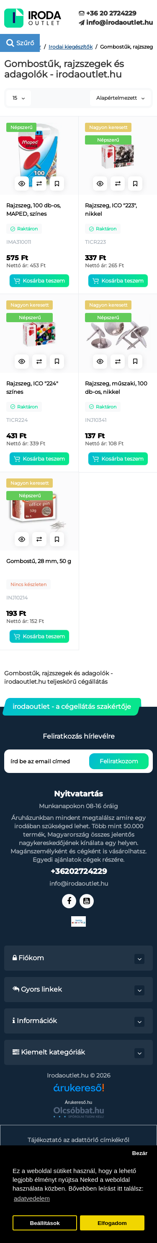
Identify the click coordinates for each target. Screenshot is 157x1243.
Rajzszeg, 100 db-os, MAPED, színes (33, 209)
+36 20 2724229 (107, 13)
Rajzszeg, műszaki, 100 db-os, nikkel (116, 387)
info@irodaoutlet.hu (116, 22)
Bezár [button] (139, 1153)
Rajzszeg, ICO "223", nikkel (111, 209)
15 (19, 98)
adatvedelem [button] (32, 1198)
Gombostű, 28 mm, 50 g (38, 561)
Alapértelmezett (120, 98)
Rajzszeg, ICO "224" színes (32, 387)
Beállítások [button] (44, 1223)
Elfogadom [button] (112, 1223)
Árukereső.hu (78, 1102)
